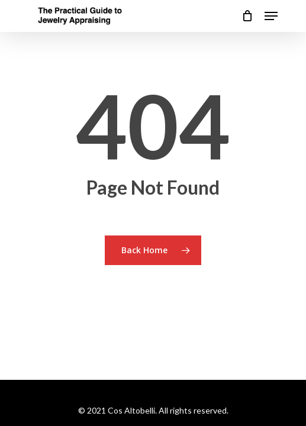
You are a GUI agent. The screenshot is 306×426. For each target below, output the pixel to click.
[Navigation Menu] (271, 16)
